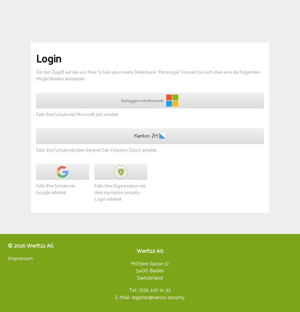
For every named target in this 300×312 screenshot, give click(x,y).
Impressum (20, 258)
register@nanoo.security (158, 297)
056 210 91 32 (155, 290)
